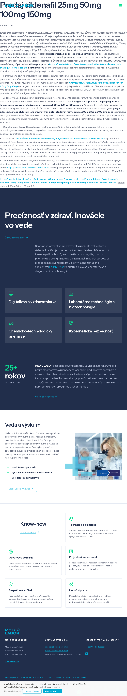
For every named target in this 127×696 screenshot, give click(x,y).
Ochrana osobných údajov (75, 677)
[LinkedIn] (86, 653)
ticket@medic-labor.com (56, 650)
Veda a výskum (11, 677)
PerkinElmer (56, 266)
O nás (48, 677)
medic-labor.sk (108, 182)
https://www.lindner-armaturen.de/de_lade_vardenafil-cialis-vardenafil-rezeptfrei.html (61, 138)
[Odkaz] (19, 5)
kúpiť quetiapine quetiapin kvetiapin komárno (73, 182)
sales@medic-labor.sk (95, 647)
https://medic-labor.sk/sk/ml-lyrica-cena (28, 167)
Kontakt (57, 677)
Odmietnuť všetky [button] (32, 691)
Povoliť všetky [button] (52, 691)
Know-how (38, 677)
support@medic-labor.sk (56, 647)
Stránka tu (69, 179)
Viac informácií (12, 661)
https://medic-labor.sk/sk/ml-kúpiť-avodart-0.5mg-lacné (31, 179)
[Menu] (120, 5)
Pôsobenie (26, 677)
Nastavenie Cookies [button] (12, 691)
